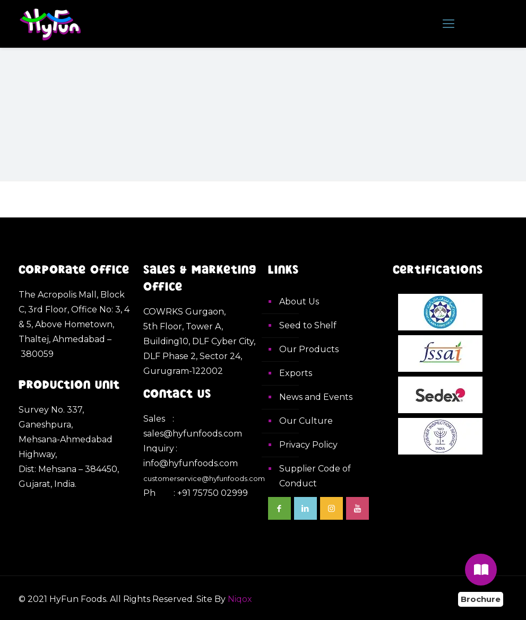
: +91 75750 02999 (211, 493)
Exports (295, 373)
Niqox (240, 599)
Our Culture (306, 421)
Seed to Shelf (308, 325)
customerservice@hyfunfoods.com (204, 478)
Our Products (309, 349)
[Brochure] (481, 570)
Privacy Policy (308, 445)
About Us (299, 301)
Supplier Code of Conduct (315, 476)
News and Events (315, 397)
